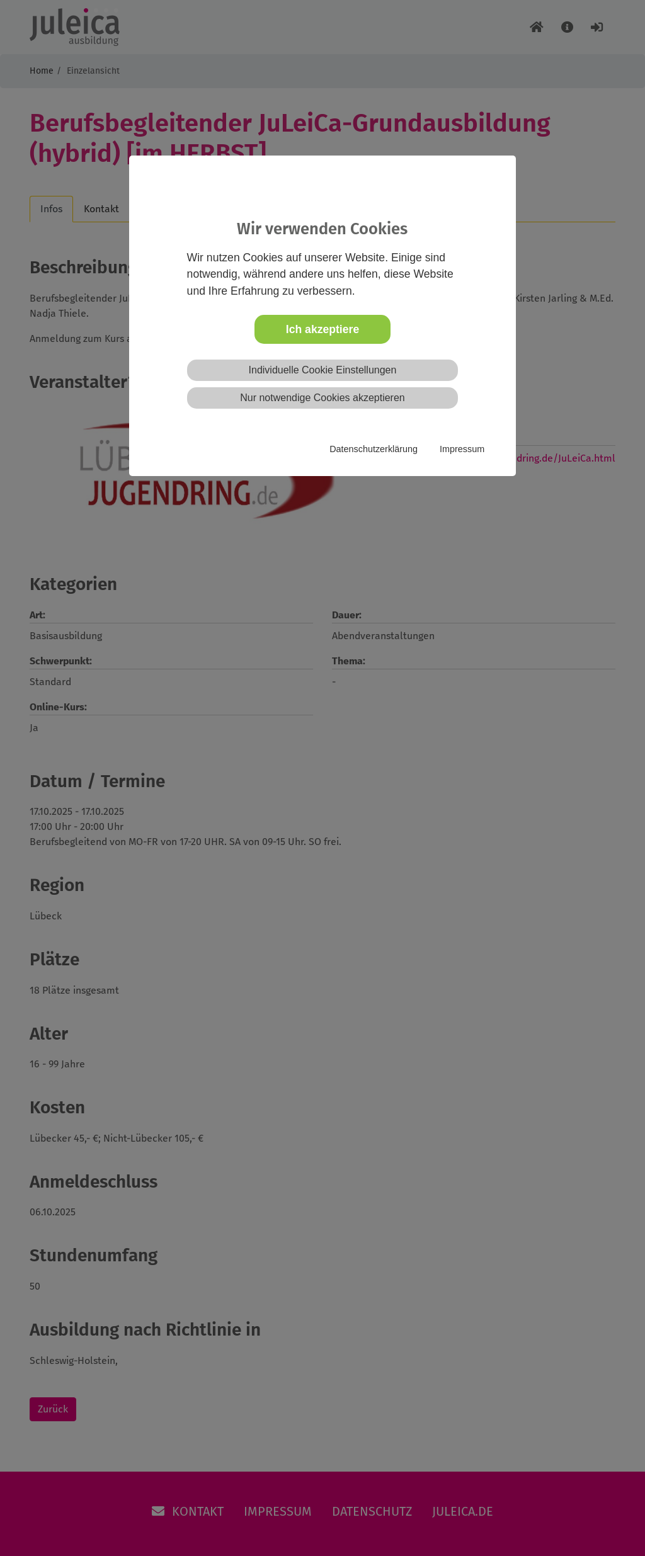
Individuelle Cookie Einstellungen (323, 370)
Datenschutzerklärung (373, 449)
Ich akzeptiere (322, 329)
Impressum (462, 449)
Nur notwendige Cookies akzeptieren (322, 397)
